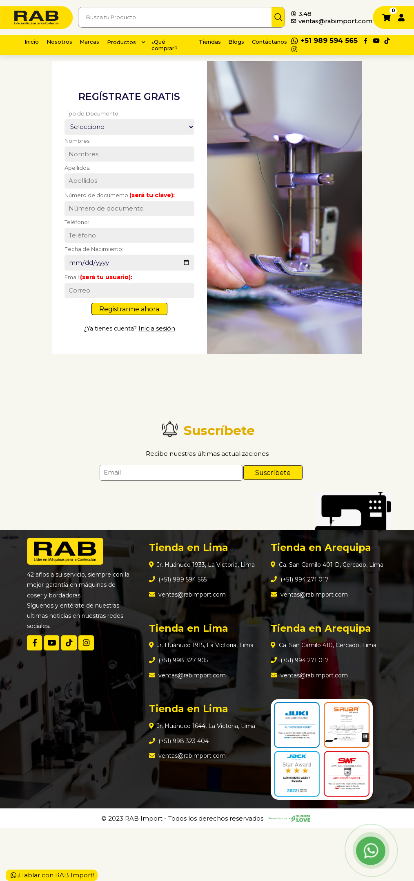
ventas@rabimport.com (330, 22)
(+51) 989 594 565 (181, 618)
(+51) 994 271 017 (301, 626)
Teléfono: (73, 238)
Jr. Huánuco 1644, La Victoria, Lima (206, 771)
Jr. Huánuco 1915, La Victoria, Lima (205, 687)
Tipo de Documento (89, 121)
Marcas (95, 41)
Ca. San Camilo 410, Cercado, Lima (328, 695)
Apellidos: (73, 180)
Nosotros (63, 41)
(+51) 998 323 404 (181, 787)
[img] (280, 17)
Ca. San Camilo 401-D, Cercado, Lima (323, 606)
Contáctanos (273, 41)
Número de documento (118, 209)
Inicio (33, 41)
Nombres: (74, 151)
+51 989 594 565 (332, 40)
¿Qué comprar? (175, 45)
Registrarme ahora (129, 331)
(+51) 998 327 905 (181, 703)
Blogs (237, 41)
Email (95, 297)
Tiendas (209, 41)
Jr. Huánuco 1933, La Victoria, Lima (206, 602)
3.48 (302, 9)
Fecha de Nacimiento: (91, 267)
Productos (129, 41)
